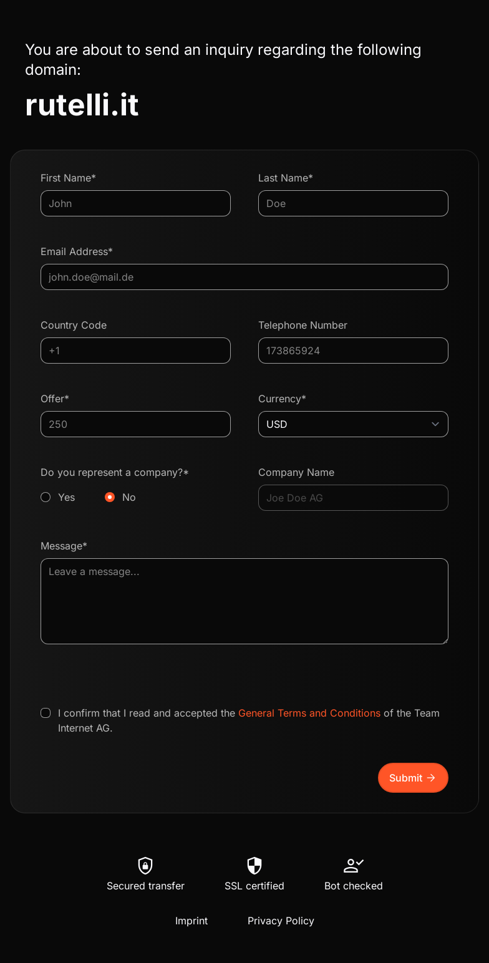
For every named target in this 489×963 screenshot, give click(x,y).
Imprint (191, 920)
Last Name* (285, 178)
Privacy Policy (281, 920)
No (129, 497)
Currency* (282, 398)
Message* (64, 546)
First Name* (68, 178)
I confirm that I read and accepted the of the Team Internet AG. (249, 720)
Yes (66, 497)
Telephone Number (302, 325)
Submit (413, 777)
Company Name (296, 472)
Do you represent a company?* (136, 485)
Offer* (55, 398)
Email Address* (77, 251)
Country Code (74, 325)
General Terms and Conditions (309, 713)
